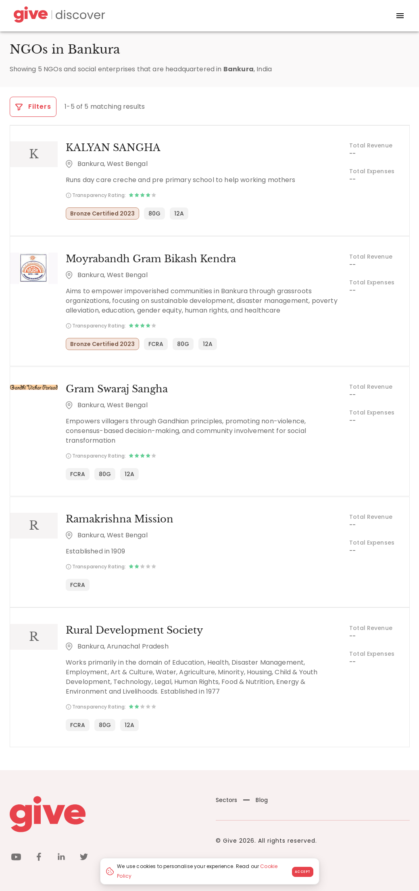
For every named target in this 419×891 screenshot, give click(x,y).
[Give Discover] (58, 16)
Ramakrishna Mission (119, 518)
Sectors (227, 799)
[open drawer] (400, 15)
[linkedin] (61, 857)
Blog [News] (255, 799)
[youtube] (16, 857)
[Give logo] (107, 813)
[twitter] (83, 857)
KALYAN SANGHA (112, 147)
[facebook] (38, 857)
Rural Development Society (133, 629)
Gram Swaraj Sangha (116, 388)
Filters (33, 106)
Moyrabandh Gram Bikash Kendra (150, 258)
